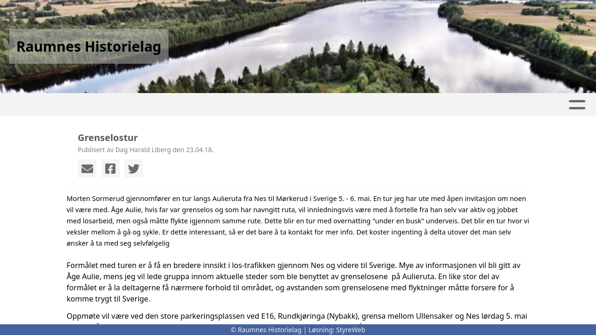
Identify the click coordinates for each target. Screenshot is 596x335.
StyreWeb (351, 329)
